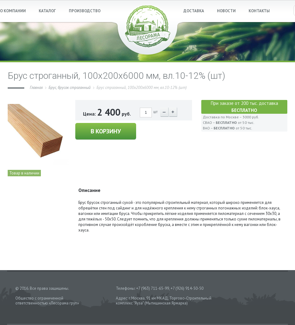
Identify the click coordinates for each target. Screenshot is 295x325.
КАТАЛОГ (47, 10)
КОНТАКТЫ (259, 10)
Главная (36, 87)
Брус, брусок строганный (70, 87)
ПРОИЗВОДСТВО (84, 10)
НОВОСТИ (226, 10)
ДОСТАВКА (193, 10)
